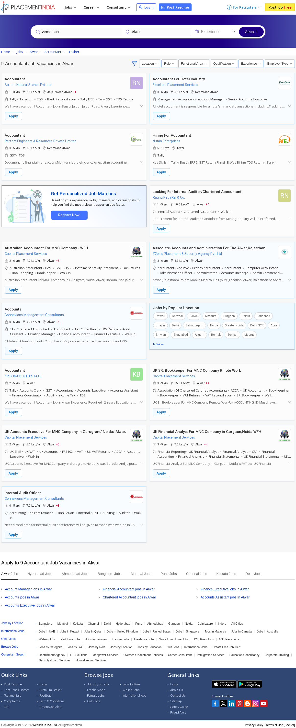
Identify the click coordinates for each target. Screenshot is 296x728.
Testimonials (12, 694)
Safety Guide (179, 705)
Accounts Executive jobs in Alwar (30, 604)
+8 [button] (58, 504)
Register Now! (69, 215)
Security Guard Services (54, 658)
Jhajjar (160, 324)
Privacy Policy (254, 723)
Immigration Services (210, 653)
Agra (274, 324)
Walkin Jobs (131, 688)
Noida (214, 324)
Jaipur (246, 315)
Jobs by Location (121, 645)
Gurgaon (229, 315)
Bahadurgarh (194, 324)
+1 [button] (75, 92)
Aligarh (199, 333)
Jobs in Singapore (187, 629)
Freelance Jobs (144, 637)
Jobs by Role (96, 645)
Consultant (118, 7)
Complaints (12, 699)
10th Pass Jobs (229, 637)
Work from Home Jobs (173, 637)
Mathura (210, 315)
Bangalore (45, 622)
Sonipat (233, 333)
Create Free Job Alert (226, 645)
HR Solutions (78, 653)
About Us (176, 688)
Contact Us (178, 694)
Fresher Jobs (120, 637)
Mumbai (62, 622)
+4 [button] (208, 204)
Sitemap (176, 699)
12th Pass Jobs (204, 637)
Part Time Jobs (70, 637)
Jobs (70, 7)
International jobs (135, 694)
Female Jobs (96, 694)
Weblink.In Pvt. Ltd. (45, 723)
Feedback (46, 694)
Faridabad (263, 315)
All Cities (237, 622)
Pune (138, 622)
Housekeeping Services (91, 658)
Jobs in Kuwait (69, 629)
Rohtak (216, 333)
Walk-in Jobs (47, 637)
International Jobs (195, 645)
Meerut (249, 333)
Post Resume (175, 7)
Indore (222, 622)
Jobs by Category (50, 645)
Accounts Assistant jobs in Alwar (225, 595)
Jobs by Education (149, 645)
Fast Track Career (16, 688)
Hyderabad (123, 622)
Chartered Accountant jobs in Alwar (129, 595)
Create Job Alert (50, 705)
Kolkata (78, 622)
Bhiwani (161, 333)
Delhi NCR (257, 324)
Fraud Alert (178, 711)
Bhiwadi (177, 315)
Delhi (175, 324)
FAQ (7, 705)
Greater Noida (234, 324)
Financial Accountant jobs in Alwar (129, 587)
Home (174, 682)
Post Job (280, 7)
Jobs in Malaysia (215, 629)
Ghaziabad (180, 333)
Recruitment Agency (52, 653)
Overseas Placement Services (143, 653)
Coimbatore (205, 622)
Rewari (160, 315)
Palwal (194, 315)
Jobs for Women (96, 637)
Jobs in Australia (267, 629)
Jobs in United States (157, 629)
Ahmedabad (155, 622)
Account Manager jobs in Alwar (28, 587)
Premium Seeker (50, 688)
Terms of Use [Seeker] (280, 723)
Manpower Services (105, 653)
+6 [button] (58, 321)
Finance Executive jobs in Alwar (225, 587)
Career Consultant (180, 653)
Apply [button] (14, 116)
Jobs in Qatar (93, 629)
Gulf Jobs (173, 645)
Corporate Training (277, 653)
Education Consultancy (244, 653)
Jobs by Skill (75, 645)
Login (146, 7)
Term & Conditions (52, 699)
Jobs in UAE (47, 629)
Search (251, 31)
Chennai (93, 622)
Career (91, 7)
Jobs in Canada (241, 629)
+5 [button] (58, 260)
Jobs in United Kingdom (122, 629)
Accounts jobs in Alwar (22, 595)
